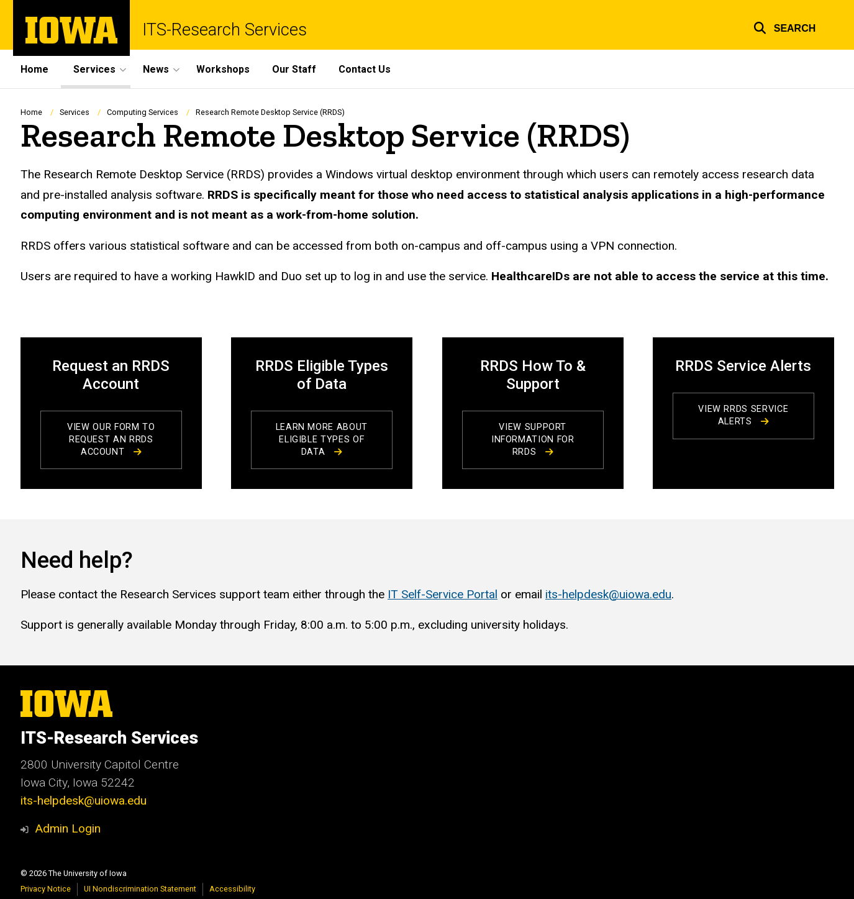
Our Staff (294, 69)
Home (34, 69)
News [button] (156, 69)
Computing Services (142, 112)
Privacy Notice (45, 888)
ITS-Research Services (224, 30)
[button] (784, 26)
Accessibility (232, 888)
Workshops (223, 69)
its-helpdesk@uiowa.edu (608, 594)
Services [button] (94, 69)
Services (74, 112)
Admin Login (68, 828)
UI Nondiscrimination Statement (140, 888)
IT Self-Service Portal (442, 594)
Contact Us (364, 69)
